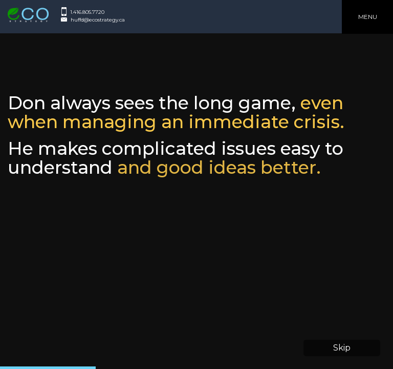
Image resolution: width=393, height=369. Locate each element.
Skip (342, 348)
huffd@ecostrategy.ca (98, 19)
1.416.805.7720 (87, 12)
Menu (367, 16)
